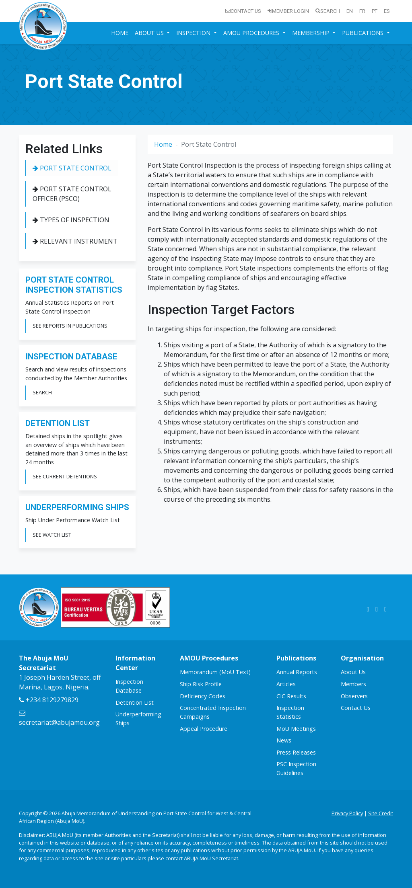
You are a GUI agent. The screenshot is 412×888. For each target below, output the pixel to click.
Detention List (134, 702)
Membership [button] (311, 33)
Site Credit (380, 813)
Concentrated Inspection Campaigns (213, 712)
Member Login (288, 11)
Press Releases (296, 752)
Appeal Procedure (203, 728)
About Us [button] (150, 33)
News (283, 740)
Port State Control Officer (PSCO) (72, 194)
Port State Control (72, 168)
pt (374, 11)
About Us (353, 672)
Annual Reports (296, 672)
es (387, 11)
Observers (354, 696)
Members (353, 684)
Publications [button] (363, 33)
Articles (286, 684)
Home (119, 33)
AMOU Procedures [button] (252, 33)
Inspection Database (129, 686)
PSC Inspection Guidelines (296, 768)
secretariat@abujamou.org (59, 718)
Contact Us (243, 11)
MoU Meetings (296, 728)
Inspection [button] (194, 33)
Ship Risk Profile (201, 684)
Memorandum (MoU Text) (215, 672)
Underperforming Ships (138, 718)
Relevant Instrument (75, 241)
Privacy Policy (347, 813)
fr (362, 11)
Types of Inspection (71, 219)
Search (327, 11)
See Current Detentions (65, 476)
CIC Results (291, 696)
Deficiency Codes (202, 696)
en (349, 11)
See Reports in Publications (70, 325)
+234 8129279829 (48, 699)
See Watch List (52, 534)
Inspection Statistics (290, 712)
